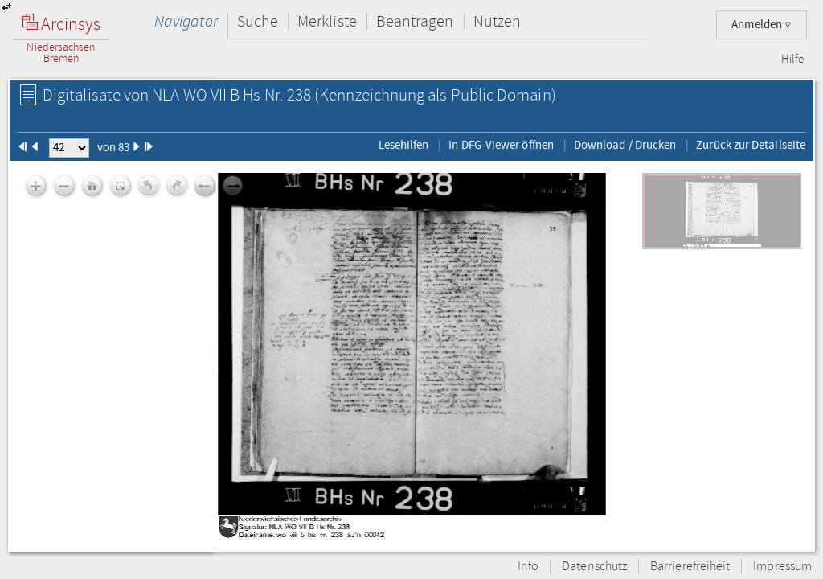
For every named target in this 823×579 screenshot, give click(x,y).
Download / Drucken (625, 145)
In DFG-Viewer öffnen (501, 145)
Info (528, 566)
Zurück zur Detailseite (750, 145)
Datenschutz (594, 566)
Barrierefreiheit (690, 566)
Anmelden (761, 24)
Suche (257, 21)
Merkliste (327, 21)
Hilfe (792, 59)
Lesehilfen (404, 145)
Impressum (782, 566)
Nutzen (497, 21)
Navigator (186, 21)
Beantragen (415, 21)
